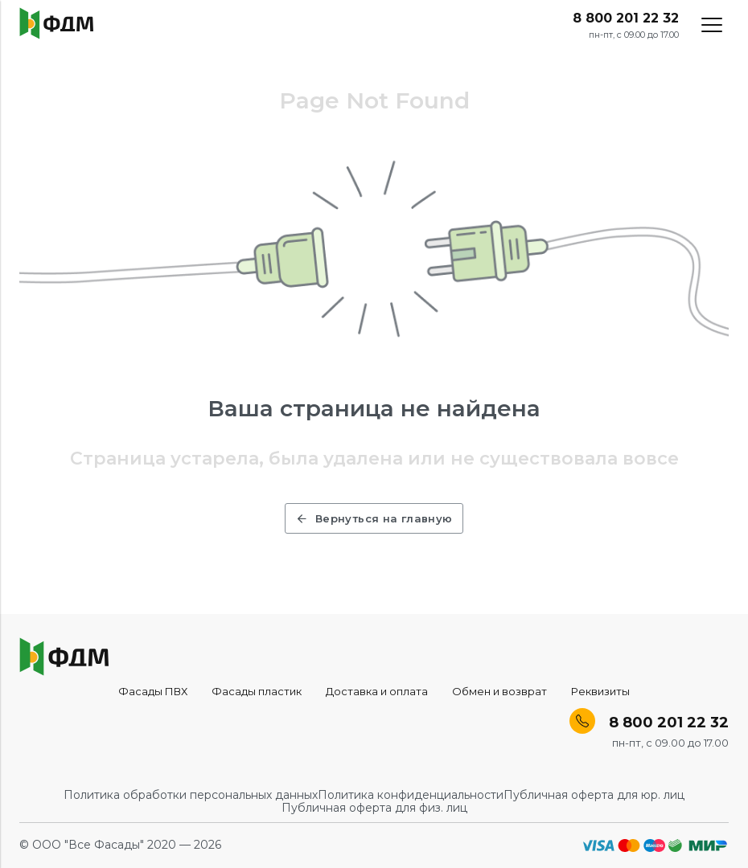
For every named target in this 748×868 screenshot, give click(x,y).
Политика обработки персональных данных (191, 794)
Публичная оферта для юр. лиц (593, 794)
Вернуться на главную (373, 518)
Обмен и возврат (499, 691)
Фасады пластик (257, 691)
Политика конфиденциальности (410, 794)
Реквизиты (600, 691)
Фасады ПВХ (152, 691)
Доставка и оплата (377, 691)
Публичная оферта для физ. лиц (374, 807)
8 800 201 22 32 (626, 18)
